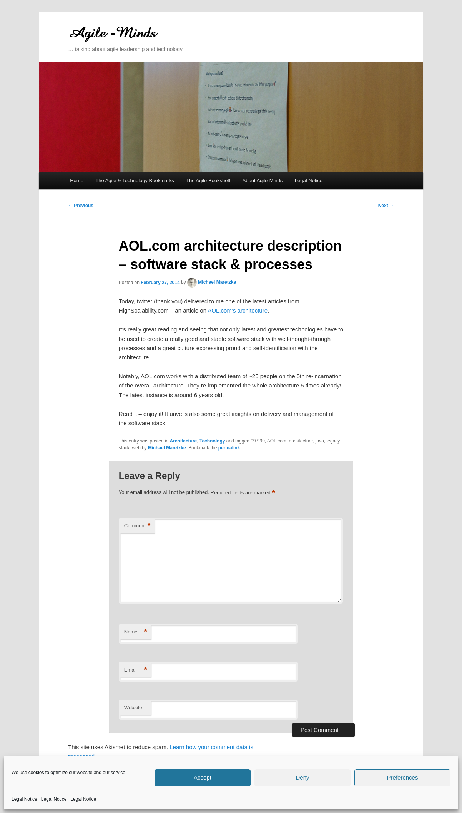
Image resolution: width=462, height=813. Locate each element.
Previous (80, 205)
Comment (137, 526)
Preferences (402, 777)
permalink (229, 448)
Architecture (183, 441)
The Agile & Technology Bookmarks (134, 180)
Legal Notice (24, 799)
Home (76, 180)
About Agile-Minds (263, 180)
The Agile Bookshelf (208, 180)
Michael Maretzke (217, 282)
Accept (202, 777)
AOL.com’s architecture (237, 310)
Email (135, 670)
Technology (212, 441)
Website (133, 707)
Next (386, 205)
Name (135, 632)
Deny (302, 777)
